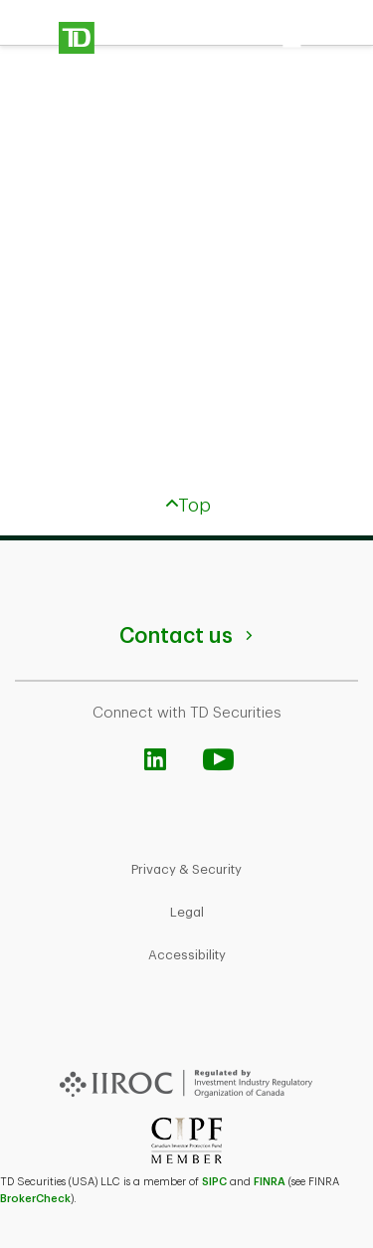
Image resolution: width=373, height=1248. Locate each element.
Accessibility (187, 954)
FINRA (269, 1181)
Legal (187, 912)
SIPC (214, 1181)
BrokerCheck (35, 1198)
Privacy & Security (186, 869)
